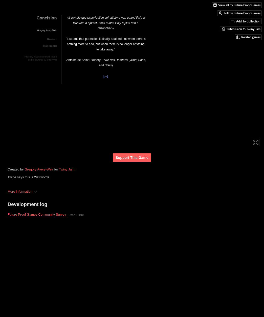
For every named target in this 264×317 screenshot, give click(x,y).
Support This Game (132, 158)
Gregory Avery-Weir (39, 169)
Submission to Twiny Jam (241, 29)
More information (22, 191)
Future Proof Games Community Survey (37, 214)
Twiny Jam (66, 169)
